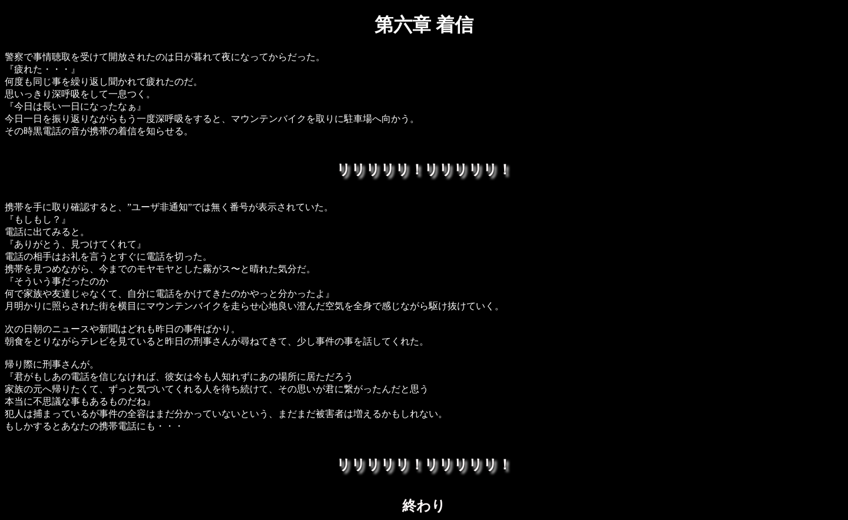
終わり (424, 506)
